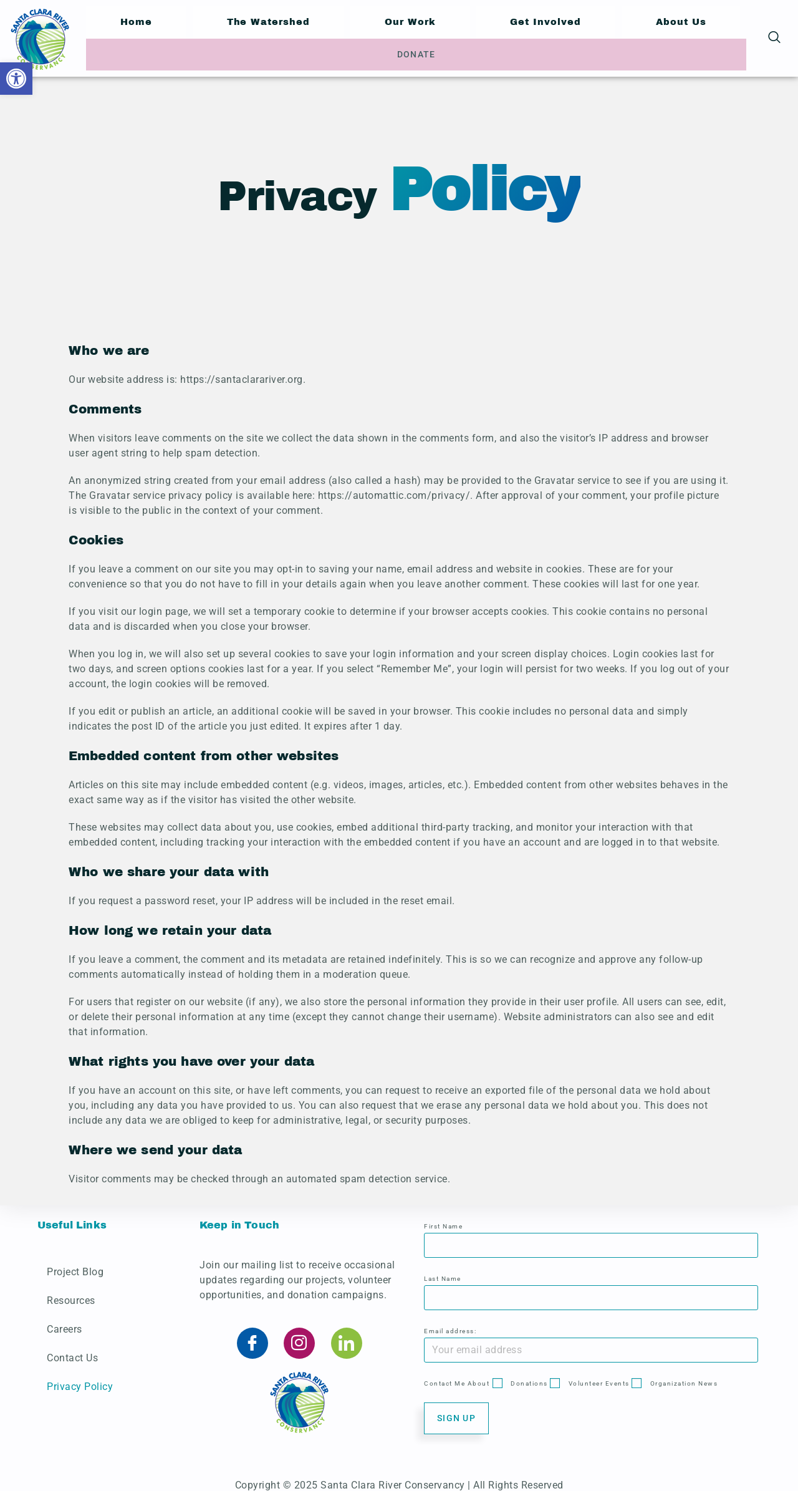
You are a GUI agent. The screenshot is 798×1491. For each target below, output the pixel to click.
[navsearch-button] (774, 37)
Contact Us (72, 1350)
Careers (64, 1321)
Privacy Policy (80, 1378)
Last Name (442, 1270)
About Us (596, 37)
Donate (700, 37)
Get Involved (481, 37)
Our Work (364, 37)
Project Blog (75, 1264)
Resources (71, 1292)
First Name (443, 1218)
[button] (16, 78)
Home (126, 37)
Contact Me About (456, 1375)
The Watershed (240, 37)
